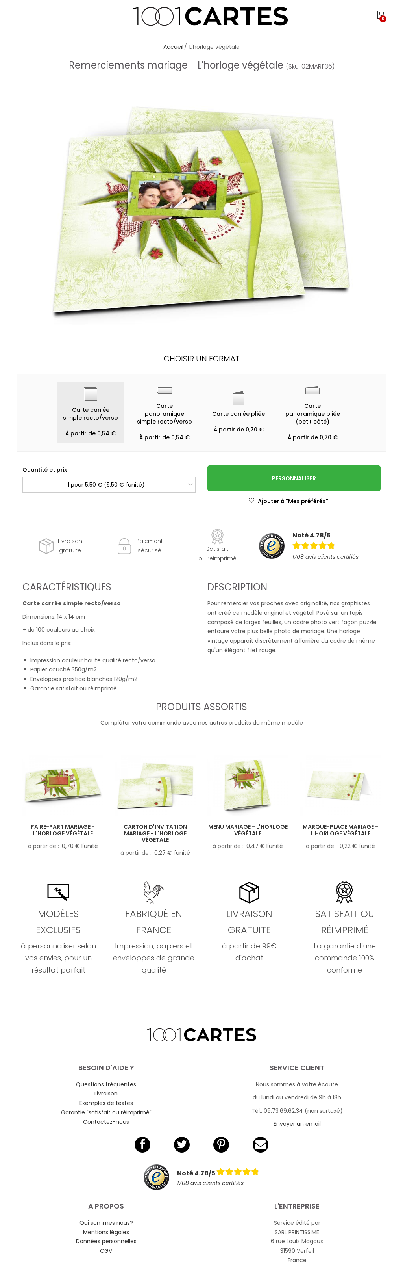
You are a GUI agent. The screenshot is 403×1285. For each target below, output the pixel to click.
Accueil (173, 47)
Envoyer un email (297, 1124)
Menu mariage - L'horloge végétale (248, 830)
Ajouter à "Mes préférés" (288, 501)
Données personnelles (106, 1241)
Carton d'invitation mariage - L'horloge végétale (155, 833)
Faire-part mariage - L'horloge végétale (63, 830)
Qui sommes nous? (106, 1223)
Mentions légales (106, 1232)
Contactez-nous (106, 1122)
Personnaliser (294, 478)
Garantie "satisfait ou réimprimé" (106, 1112)
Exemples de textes (106, 1103)
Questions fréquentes (106, 1084)
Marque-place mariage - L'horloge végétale (340, 830)
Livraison (106, 1093)
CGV (106, 1251)
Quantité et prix (44, 470)
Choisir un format (202, 358)
